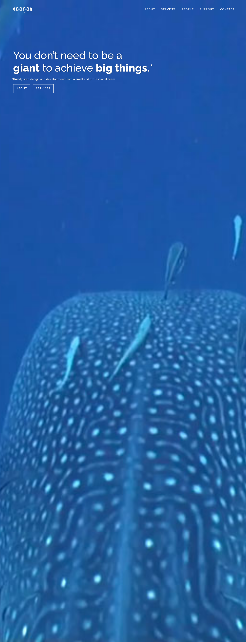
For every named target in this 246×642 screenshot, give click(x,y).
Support (207, 9)
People (188, 9)
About (21, 88)
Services (43, 88)
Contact (227, 9)
